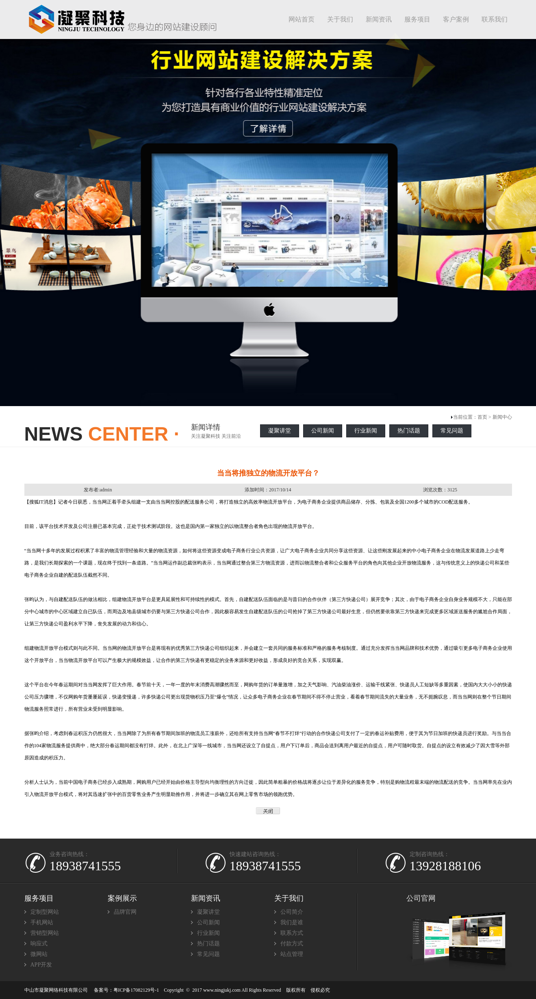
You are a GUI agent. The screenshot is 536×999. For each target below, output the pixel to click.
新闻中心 (502, 417)
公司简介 (291, 912)
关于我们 (289, 898)
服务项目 (39, 898)
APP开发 (41, 965)
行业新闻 (365, 431)
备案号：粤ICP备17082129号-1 (126, 990)
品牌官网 (125, 912)
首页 (482, 417)
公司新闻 (322, 431)
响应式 (39, 944)
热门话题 (408, 431)
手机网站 (41, 922)
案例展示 (122, 898)
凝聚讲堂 (279, 431)
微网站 (39, 954)
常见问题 (452, 431)
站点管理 (291, 954)
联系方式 (291, 933)
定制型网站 (44, 912)
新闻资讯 (205, 898)
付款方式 (291, 944)
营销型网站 (44, 933)
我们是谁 (291, 922)
